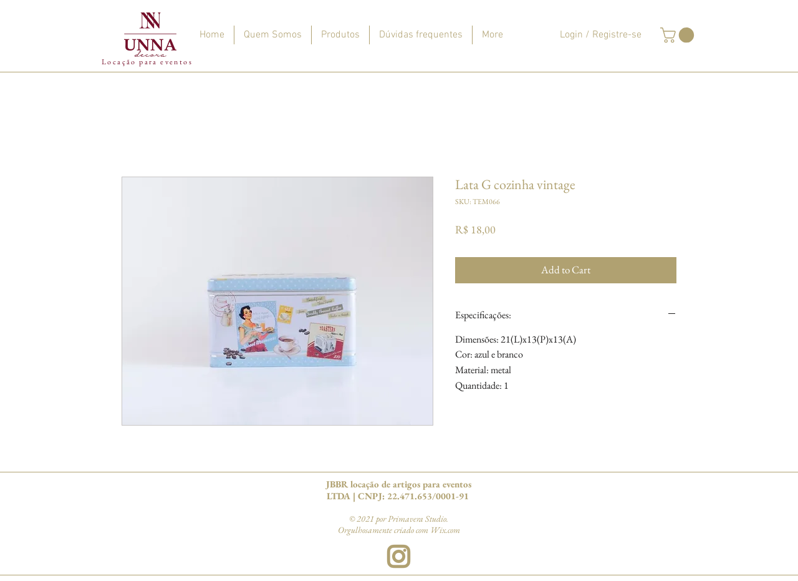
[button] (679, 34)
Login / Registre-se (601, 35)
